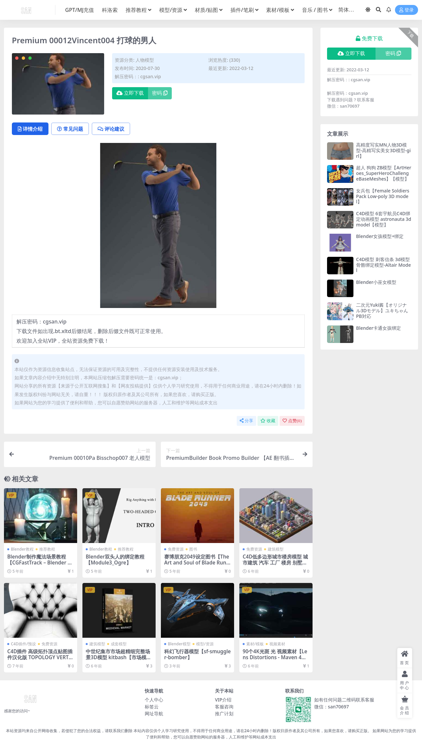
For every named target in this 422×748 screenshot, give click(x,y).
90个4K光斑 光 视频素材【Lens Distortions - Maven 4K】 (275, 657)
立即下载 (130, 93)
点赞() (292, 420)
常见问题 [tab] (70, 128)
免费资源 (176, 549)
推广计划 (224, 713)
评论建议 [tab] (111, 128)
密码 (159, 93)
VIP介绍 (223, 700)
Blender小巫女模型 (376, 282)
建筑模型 (276, 549)
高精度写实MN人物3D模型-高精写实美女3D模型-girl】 (383, 150)
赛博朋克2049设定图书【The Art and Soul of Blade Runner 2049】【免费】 (196, 562)
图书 (193, 549)
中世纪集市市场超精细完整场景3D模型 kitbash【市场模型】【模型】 (118, 657)
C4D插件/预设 (23, 644)
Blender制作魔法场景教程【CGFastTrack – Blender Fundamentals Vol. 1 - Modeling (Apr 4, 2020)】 (40, 565)
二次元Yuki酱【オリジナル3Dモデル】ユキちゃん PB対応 (382, 310)
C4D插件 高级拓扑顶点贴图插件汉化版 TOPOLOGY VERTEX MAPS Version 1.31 (40, 657)
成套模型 (119, 644)
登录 (406, 10)
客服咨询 (224, 706)
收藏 (267, 420)
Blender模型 (179, 644)
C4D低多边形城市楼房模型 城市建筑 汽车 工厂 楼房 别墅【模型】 (275, 562)
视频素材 (277, 644)
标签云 (152, 706)
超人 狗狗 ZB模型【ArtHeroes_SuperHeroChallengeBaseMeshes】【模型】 (383, 173)
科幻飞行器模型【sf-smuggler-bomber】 (197, 654)
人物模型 (145, 60)
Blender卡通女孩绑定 (378, 328)
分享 (246, 420)
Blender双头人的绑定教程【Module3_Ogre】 (115, 559)
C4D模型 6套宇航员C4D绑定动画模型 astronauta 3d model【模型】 (383, 219)
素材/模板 (255, 644)
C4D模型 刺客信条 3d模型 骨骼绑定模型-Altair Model (383, 265)
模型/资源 (205, 644)
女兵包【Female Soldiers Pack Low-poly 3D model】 (382, 196)
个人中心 (154, 700)
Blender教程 (22, 549)
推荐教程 (47, 549)
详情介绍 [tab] (30, 128)
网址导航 (154, 713)
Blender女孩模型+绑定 (380, 236)
